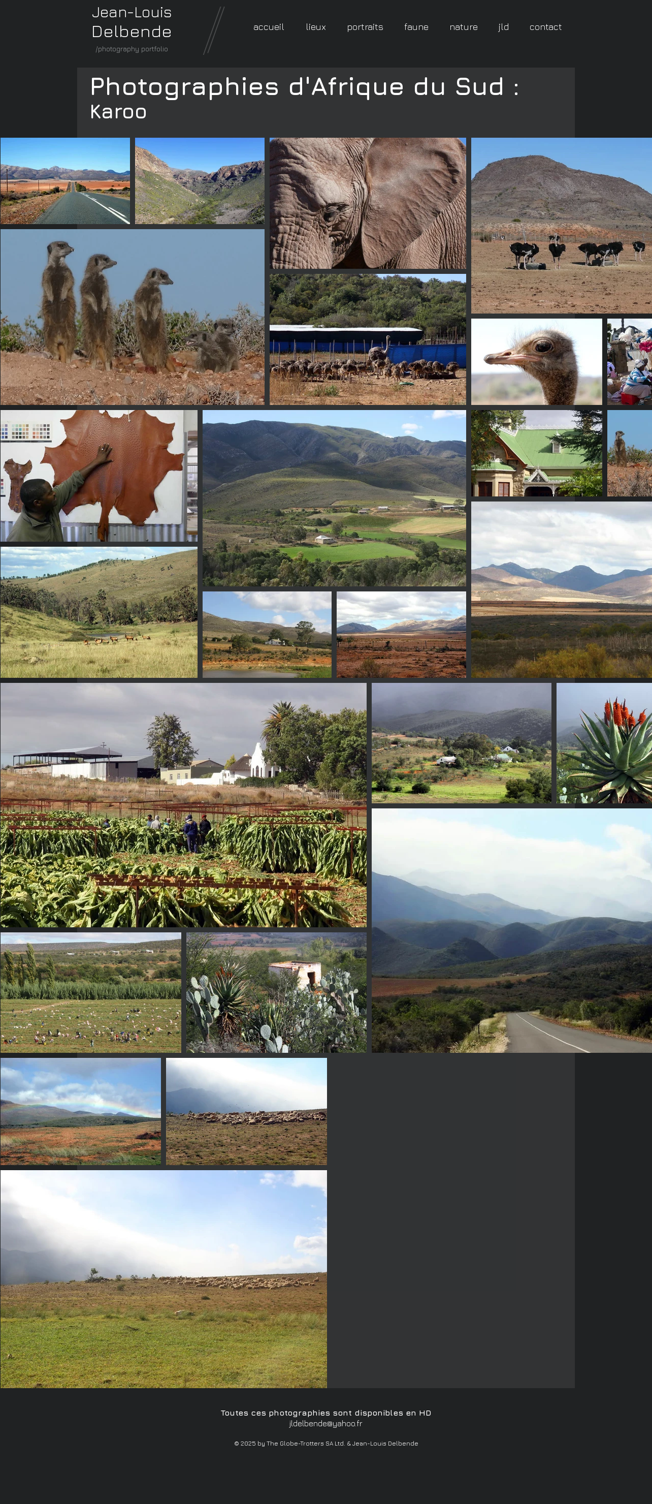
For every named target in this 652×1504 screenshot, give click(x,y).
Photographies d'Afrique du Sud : (304, 86)
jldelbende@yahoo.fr (326, 1423)
